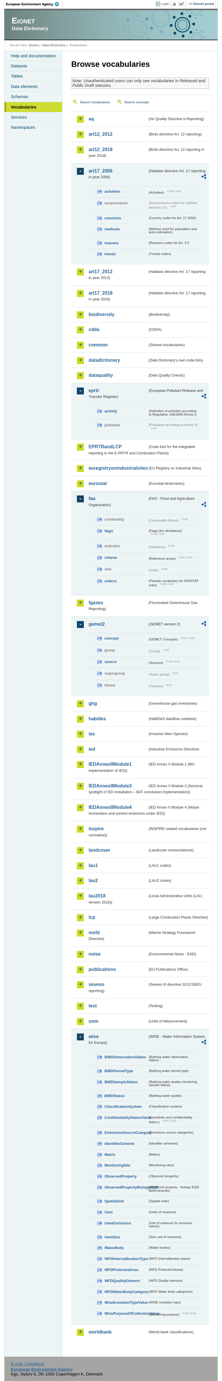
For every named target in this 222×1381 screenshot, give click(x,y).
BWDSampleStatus (121, 1082)
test (92, 1005)
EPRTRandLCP (105, 446)
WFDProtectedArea (121, 1270)
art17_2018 (100, 293)
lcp (91, 917)
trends (110, 254)
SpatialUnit (114, 1201)
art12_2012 (100, 134)
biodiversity (101, 314)
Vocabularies (23, 107)
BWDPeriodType (118, 1071)
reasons (111, 243)
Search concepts (136, 102)
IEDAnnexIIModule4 (110, 807)
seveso (96, 984)
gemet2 (96, 624)
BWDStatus (114, 1096)
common (98, 344)
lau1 (93, 865)
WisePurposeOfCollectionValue (126, 1313)
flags (108, 531)
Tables (17, 76)
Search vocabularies (95, 102)
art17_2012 (100, 271)
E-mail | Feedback (28, 1364)
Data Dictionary (53, 45)
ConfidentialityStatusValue (126, 1117)
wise (93, 1036)
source (110, 662)
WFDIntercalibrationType (126, 1259)
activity (110, 411)
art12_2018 (100, 149)
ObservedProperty (120, 1176)
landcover (99, 850)
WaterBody (114, 1248)
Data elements (24, 86)
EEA (34, 4)
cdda (93, 329)
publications (102, 969)
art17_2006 (100, 170)
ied (91, 749)
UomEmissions (117, 1223)
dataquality (100, 375)
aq (91, 118)
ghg (92, 703)
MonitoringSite (117, 1165)
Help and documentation (33, 56)
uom (93, 1021)
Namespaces (23, 127)
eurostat (97, 483)
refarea (110, 557)
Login (165, 3)
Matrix (109, 1154)
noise (94, 954)
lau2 (93, 880)
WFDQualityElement (122, 1281)
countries (112, 218)
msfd (93, 932)
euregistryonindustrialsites (117, 468)
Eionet (33, 45)
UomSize (112, 1237)
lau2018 (97, 895)
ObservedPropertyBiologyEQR (126, 1187)
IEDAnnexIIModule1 (110, 764)
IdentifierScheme (119, 1143)
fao (91, 498)
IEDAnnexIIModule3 (110, 785)
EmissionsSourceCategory (126, 1132)
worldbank (100, 1331)
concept (111, 638)
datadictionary (104, 360)
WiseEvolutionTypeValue (126, 1302)
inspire (95, 828)
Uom (108, 1212)
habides (97, 718)
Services (19, 117)
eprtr (93, 390)
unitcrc (110, 581)
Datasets (19, 66)
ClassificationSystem (123, 1106)
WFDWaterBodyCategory (126, 1292)
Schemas (19, 96)
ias (91, 733)
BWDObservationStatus (125, 1057)
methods (112, 229)
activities (112, 191)
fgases (95, 602)
